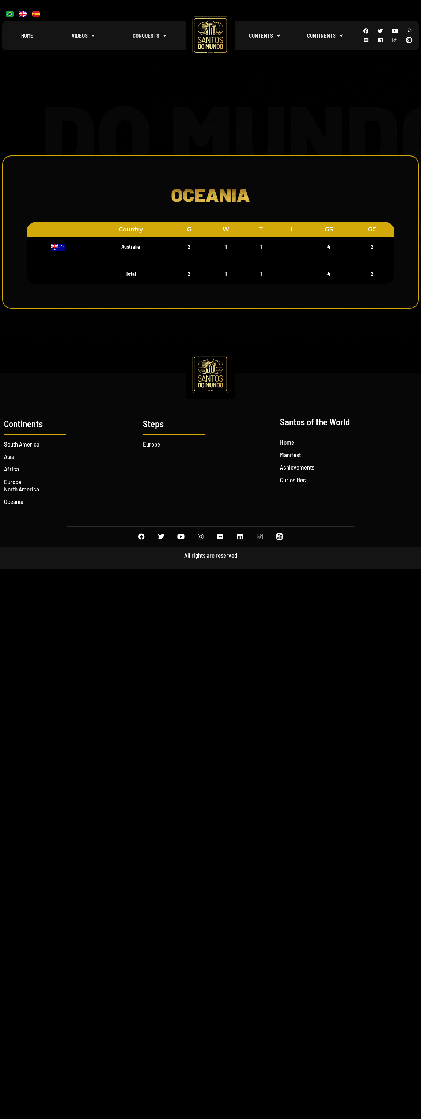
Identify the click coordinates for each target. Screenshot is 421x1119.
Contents (264, 35)
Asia (9, 456)
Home (27, 35)
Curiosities (293, 479)
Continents (325, 35)
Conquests (149, 35)
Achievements (297, 467)
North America (21, 489)
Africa (11, 468)
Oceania (13, 501)
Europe (12, 481)
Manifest (290, 454)
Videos (83, 35)
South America (21, 444)
